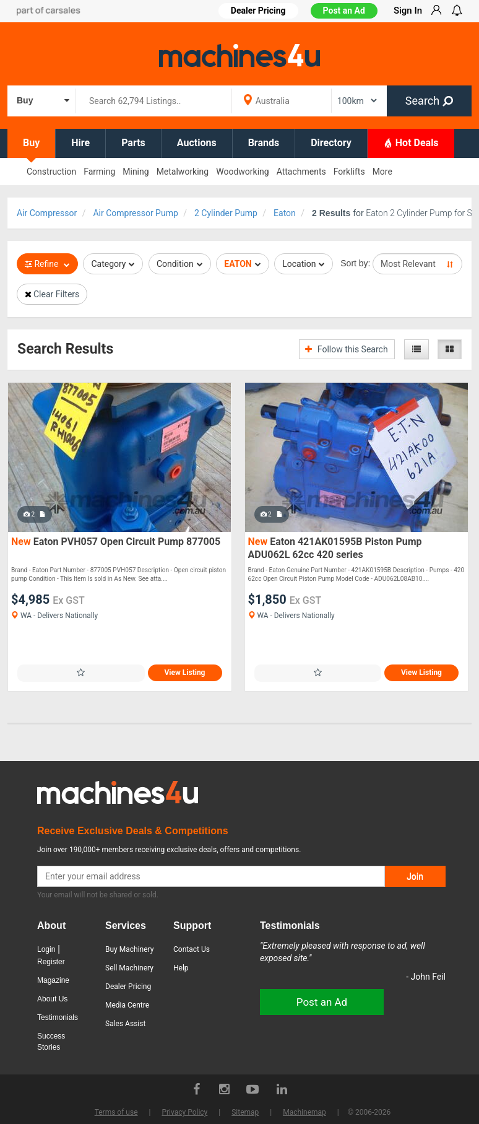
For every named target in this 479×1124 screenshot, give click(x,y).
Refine (47, 264)
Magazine (53, 980)
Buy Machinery (129, 949)
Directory (331, 143)
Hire (80, 143)
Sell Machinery (129, 968)
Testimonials (57, 1017)
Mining (136, 171)
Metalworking (183, 171)
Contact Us (191, 949)
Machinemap (304, 1112)
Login (46, 949)
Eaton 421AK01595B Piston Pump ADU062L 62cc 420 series (335, 548)
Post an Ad (344, 10)
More (382, 171)
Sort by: (355, 263)
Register (51, 961)
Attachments (301, 171)
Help (181, 968)
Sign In (408, 10)
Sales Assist (125, 1023)
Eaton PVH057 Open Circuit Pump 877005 (115, 541)
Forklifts (349, 171)
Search (429, 100)
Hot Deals (411, 142)
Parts (133, 143)
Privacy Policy (184, 1112)
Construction (51, 171)
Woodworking (242, 171)
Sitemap (245, 1112)
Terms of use (116, 1112)
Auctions (197, 143)
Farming (99, 171)
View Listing (185, 672)
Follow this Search (346, 349)
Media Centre (127, 1005)
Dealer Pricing (128, 986)
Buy (31, 143)
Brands (264, 143)
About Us (52, 999)
